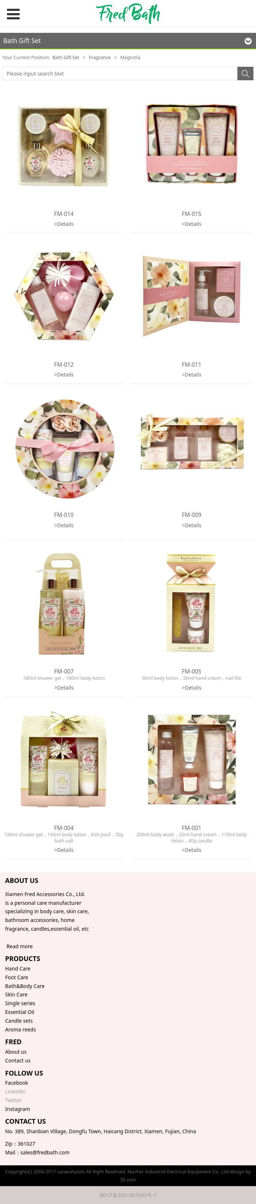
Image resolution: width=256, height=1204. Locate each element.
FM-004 (64, 828)
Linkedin (15, 1091)
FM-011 (191, 364)
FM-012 (64, 364)
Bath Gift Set (65, 57)
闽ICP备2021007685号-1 (128, 1195)
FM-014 (64, 214)
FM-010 (64, 515)
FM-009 (191, 515)
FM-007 (64, 671)
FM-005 (191, 671)
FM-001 (191, 828)
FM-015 (191, 214)
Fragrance (99, 57)
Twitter (13, 1100)
